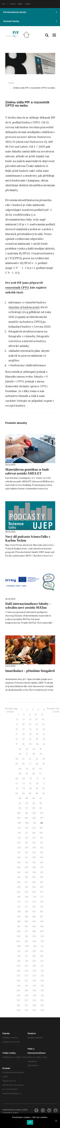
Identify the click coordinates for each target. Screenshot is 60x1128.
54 (43, 759)
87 (44, 793)
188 (18, 921)
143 (41, 862)
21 (43, 724)
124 (18, 842)
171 (41, 896)
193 (26, 926)
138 (34, 857)
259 (42, 1005)
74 (23, 783)
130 (34, 847)
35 (37, 739)
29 (30, 734)
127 (41, 842)
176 (18, 906)
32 (17, 739)
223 (42, 961)
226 (34, 965)
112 (19, 828)
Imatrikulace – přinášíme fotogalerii (30, 671)
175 (41, 901)
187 (41, 916)
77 (44, 783)
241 (26, 985)
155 (41, 877)
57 (30, 763)
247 (42, 990)
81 (37, 788)
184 (18, 916)
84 (23, 793)
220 (18, 961)
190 (34, 921)
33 (23, 739)
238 (34, 980)
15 (37, 719)
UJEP (27, 4)
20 (37, 724)
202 (34, 936)
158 (34, 882)
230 (34, 970)
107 (42, 818)
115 (41, 828)
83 (17, 793)
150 (34, 872)
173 (26, 901)
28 (23, 734)
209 (27, 946)
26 (44, 729)
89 (27, 798)
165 (26, 892)
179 (41, 906)
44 (33, 749)
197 (26, 931)
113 (26, 828)
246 (34, 990)
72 (44, 778)
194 (34, 926)
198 (34, 931)
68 (17, 778)
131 (41, 847)
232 (18, 975)
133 (26, 852)
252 (18, 1000)
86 (37, 793)
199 (42, 931)
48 (33, 754)
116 (19, 832)
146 (34, 867)
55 (17, 763)
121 (26, 837)
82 (44, 788)
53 (37, 759)
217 (26, 956)
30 (37, 734)
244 (18, 990)
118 (33, 832)
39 (30, 744)
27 (17, 734)
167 (42, 892)
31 (44, 734)
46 (20, 754)
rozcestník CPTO (17, 287)
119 (41, 832)
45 (41, 749)
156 (18, 882)
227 (42, 965)
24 (30, 729)
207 (42, 941)
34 (30, 739)
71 (37, 778)
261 (26, 1010)
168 (18, 896)
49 (40, 754)
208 (18, 946)
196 (18, 931)
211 (42, 946)
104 (18, 818)
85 (30, 793)
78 (17, 788)
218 (34, 956)
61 (27, 768)
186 (34, 916)
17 (17, 724)
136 (18, 857)
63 (40, 768)
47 (27, 754)
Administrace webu (11, 1109)
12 (17, 719)
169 (26, 896)
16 (43, 719)
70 (30, 778)
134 (34, 852)
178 (34, 906)
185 (26, 916)
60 (20, 768)
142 (34, 862)
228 (18, 970)
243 (42, 985)
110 (34, 823)
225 (26, 965)
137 (26, 857)
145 (26, 867)
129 (26, 847)
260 (18, 1010)
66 (33, 773)
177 (26, 906)
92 (20, 803)
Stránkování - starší (53, 710)
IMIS (20, 4)
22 (17, 729)
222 (34, 961)
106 (34, 818)
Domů (11, 83)
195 (42, 926)
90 (33, 798)
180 (19, 911)
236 (18, 980)
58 (37, 763)
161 (26, 887)
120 (19, 837)
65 (27, 773)
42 (20, 749)
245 (26, 990)
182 (34, 911)
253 (26, 1000)
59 (44, 763)
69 (23, 778)
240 (18, 985)
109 (27, 823)
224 (18, 965)
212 (18, 951)
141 (26, 862)
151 (41, 872)
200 (18, 936)
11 (42, 714)
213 (26, 951)
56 (23, 763)
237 (26, 980)
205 (26, 941)
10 (36, 714)
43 (27, 749)
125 (26, 842)
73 (17, 783)
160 (19, 887)
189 (26, 921)
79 (23, 788)
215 (41, 951)
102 (34, 813)
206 (34, 941)
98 (33, 808)
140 (19, 862)
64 (20, 773)
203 (42, 936)
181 (26, 911)
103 (41, 813)
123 (41, 837)
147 (42, 867)
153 (26, 877)
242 (34, 985)
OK (30, 1122)
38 (23, 744)
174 (34, 901)
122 (34, 837)
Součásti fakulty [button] (30, 21)
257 (26, 1005)
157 (26, 882)
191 (41, 921)
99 (40, 808)
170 (34, 896)
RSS (25, 1109)
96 (20, 808)
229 (26, 970)
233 (26, 975)
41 (44, 744)
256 (18, 1005)
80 (30, 788)
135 (41, 852)
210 (34, 946)
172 (18, 901)
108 (19, 823)
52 (30, 759)
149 (26, 872)
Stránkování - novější (11, 710)
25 (37, 729)
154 (34, 877)
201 (26, 936)
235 (42, 975)
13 (24, 719)
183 (41, 911)
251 (42, 995)
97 (27, 808)
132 (18, 852)
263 (42, 1010)
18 (23, 724)
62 (33, 768)
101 (26, 813)
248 (18, 995)
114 (33, 828)
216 (18, 956)
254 (34, 1000)
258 (34, 1005)
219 (41, 956)
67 (41, 773)
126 (34, 842)
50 (17, 759)
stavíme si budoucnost (24, 307)
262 (34, 1010)
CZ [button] (5, 4)
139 (41, 857)
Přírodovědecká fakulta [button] (30, 12)
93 (27, 803)
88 (20, 798)
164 (18, 892)
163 (41, 887)
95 (41, 803)
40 (37, 744)
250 (34, 995)
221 (26, 961)
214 (34, 951)
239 (42, 980)
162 (34, 887)
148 (18, 872)
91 (41, 798)
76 (37, 783)
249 (26, 995)
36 (44, 739)
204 (18, 941)
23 (23, 729)
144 (18, 867)
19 (30, 724)
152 (18, 877)
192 (18, 926)
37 (17, 744)
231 (42, 970)
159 (41, 882)
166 (34, 892)
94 (33, 803)
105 (26, 818)
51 (23, 759)
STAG (13, 4)
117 (26, 832)
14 (30, 719)
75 (30, 783)
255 (42, 1000)
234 (34, 975)
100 (19, 813)
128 (18, 847)
